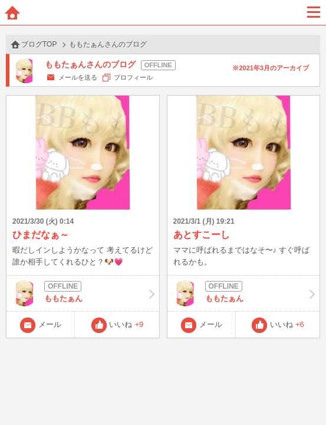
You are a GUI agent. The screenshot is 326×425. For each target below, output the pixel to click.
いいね (126, 324)
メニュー (313, 12)
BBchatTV (163, 12)
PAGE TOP (305, 393)
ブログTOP (39, 44)
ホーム (12, 12)
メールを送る (77, 77)
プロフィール (133, 77)
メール (49, 324)
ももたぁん (82, 293)
